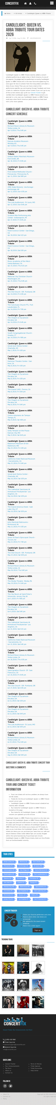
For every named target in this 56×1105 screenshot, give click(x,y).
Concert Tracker (36, 93)
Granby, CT (20, 878)
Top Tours (8, 1068)
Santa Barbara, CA (41, 870)
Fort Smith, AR (38, 862)
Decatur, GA (7, 878)
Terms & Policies (36, 1064)
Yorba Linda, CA (9, 862)
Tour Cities (8, 854)
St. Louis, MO (38, 866)
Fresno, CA (21, 882)
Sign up (37, 930)
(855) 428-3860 (11, 1039)
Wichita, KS (23, 862)
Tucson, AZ (22, 895)
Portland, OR (24, 874)
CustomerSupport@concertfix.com (14, 1045)
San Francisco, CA (40, 899)
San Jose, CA (8, 882)
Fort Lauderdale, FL (40, 874)
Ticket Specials (35, 1066)
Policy (5, 1099)
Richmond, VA (8, 895)
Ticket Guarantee (36, 1068)
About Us (6, 1094)
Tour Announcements (12, 1066)
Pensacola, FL (8, 866)
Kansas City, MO (9, 887)
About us (8, 1070)
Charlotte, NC (34, 878)
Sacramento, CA (41, 887)
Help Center (34, 1070)
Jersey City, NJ (8, 899)
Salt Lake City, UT (40, 891)
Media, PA (35, 895)
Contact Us (8, 1073)
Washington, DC (9, 874)
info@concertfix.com (9, 1049)
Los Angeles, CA (23, 891)
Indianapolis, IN (9, 870)
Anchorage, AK (23, 866)
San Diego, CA (24, 870)
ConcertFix (12, 3)
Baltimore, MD (25, 887)
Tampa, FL (33, 882)
